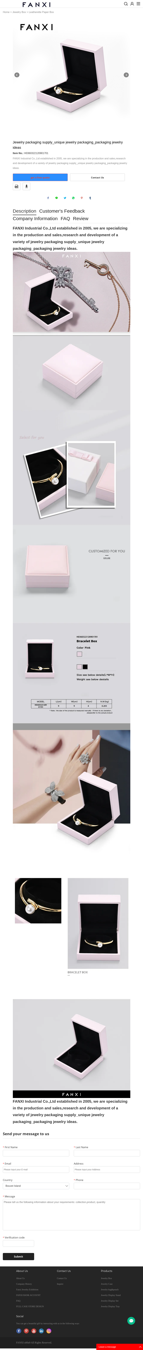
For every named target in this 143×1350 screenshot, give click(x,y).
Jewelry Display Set (109, 1302)
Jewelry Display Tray (110, 1308)
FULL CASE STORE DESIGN (30, 1308)
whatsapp (74, 198)
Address (78, 1165)
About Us (20, 1280)
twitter (65, 198)
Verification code (14, 1239)
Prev (16, 74)
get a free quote (40, 177)
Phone (78, 1181)
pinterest (82, 198)
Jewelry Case (106, 1285)
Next (126, 74)
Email (7, 1165)
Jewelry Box (19, 12)
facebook (49, 198)
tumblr (91, 198)
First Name (10, 1148)
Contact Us (97, 177)
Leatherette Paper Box (41, 12)
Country (7, 1181)
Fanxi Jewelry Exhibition (27, 1291)
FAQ (18, 1302)
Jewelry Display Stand (111, 1297)
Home (6, 12)
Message (9, 1198)
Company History (24, 1285)
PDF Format (16, 186)
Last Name (81, 1148)
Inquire (60, 1285)
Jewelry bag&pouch (109, 1291)
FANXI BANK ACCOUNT (28, 1297)
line (57, 198)
